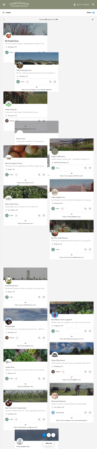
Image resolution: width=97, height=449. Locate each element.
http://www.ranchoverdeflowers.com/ (72, 257)
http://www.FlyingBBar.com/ (71, 380)
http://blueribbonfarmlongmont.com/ (72, 339)
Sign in (79, 4)
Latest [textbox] (8, 13)
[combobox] (25, 12)
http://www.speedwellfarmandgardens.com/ (25, 142)
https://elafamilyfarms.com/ (25, 60)
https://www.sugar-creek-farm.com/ (71, 176)
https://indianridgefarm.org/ (71, 216)
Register (86, 4)
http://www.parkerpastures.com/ (25, 101)
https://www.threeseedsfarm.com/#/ (71, 298)
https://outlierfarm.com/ (25, 386)
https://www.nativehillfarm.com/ (25, 264)
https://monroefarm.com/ (25, 182)
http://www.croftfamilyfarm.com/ (25, 305)
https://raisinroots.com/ (25, 223)
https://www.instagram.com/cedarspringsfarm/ (72, 60)
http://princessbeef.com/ (25, 346)
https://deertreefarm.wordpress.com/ (25, 427)
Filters (91, 12)
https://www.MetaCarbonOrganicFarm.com (72, 135)
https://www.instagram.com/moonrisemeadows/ (71, 420)
